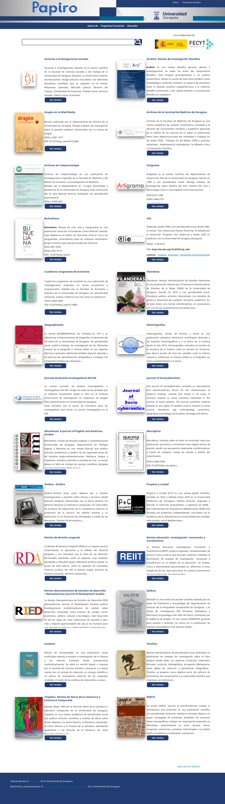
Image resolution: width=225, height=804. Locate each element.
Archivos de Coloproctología (61, 165)
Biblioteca (35, 781)
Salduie (151, 590)
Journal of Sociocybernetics (163, 378)
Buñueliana (51, 218)
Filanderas (153, 271)
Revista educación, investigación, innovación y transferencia (176, 539)
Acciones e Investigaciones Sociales (66, 59)
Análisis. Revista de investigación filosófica (173, 59)
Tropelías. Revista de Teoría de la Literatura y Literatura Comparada (72, 698)
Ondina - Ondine (54, 484)
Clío (149, 218)
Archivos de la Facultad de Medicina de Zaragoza (177, 112)
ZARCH (151, 697)
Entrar (176, 2)
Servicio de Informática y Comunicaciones (65, 786)
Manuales (132, 25)
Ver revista (55, 99)
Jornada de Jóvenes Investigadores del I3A (70, 378)
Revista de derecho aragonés (62, 537)
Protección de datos (191, 2)
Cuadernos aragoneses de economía (66, 271)
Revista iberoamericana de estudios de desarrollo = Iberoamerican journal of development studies (75, 592)
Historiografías (156, 324)
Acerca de (93, 25)
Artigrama (153, 165)
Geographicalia (53, 324)
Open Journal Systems (188, 766)
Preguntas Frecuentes (112, 25)
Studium (49, 643)
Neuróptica (154, 431)
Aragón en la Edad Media (59, 112)
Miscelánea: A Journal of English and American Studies (73, 432)
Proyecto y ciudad (158, 484)
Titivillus (152, 643)
